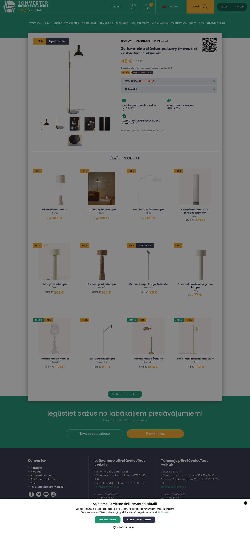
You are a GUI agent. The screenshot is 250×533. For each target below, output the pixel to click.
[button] (125, 527)
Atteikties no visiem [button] (139, 519)
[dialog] (125, 266)
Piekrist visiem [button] (107, 519)
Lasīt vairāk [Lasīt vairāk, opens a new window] (164, 512)
